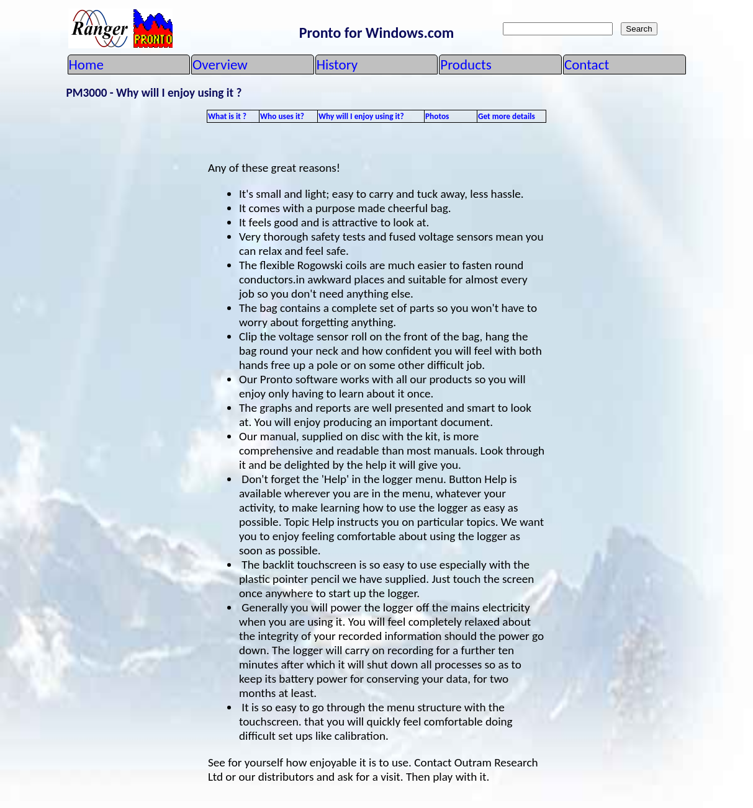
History (337, 64)
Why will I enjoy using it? (361, 116)
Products (465, 64)
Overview (220, 64)
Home (86, 64)
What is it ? (227, 116)
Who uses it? (282, 116)
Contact (586, 64)
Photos (437, 116)
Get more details (506, 116)
